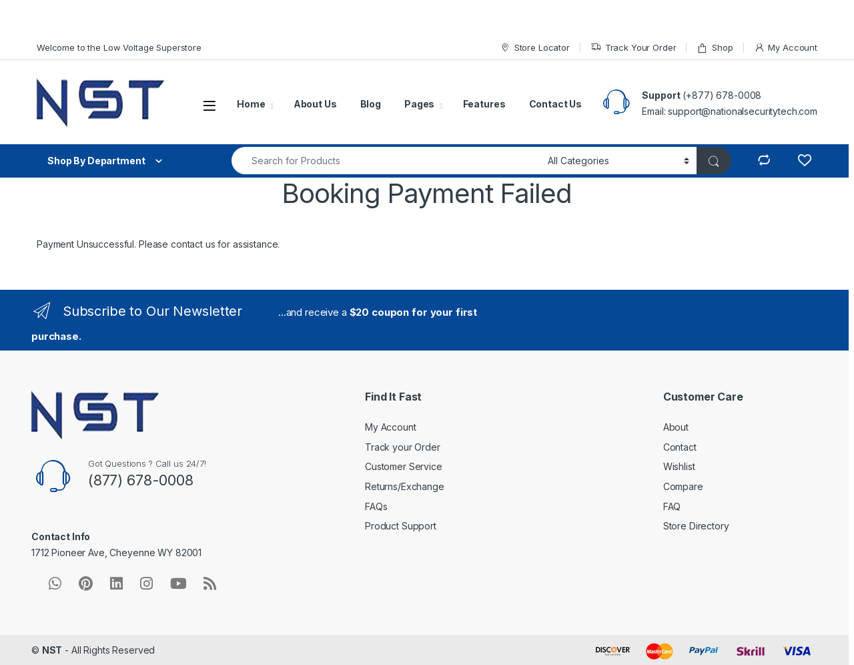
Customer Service (403, 466)
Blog (370, 103)
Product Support (400, 525)
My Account (785, 47)
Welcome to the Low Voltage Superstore (119, 47)
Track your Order (402, 447)
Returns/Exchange (404, 486)
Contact (680, 447)
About (676, 427)
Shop (715, 47)
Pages (419, 103)
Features (484, 103)
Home (251, 103)
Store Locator (535, 47)
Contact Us (555, 103)
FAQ (672, 506)
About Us (315, 103)
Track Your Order (633, 47)
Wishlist (679, 466)
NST (52, 650)
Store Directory (696, 525)
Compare (683, 486)
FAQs (376, 506)
